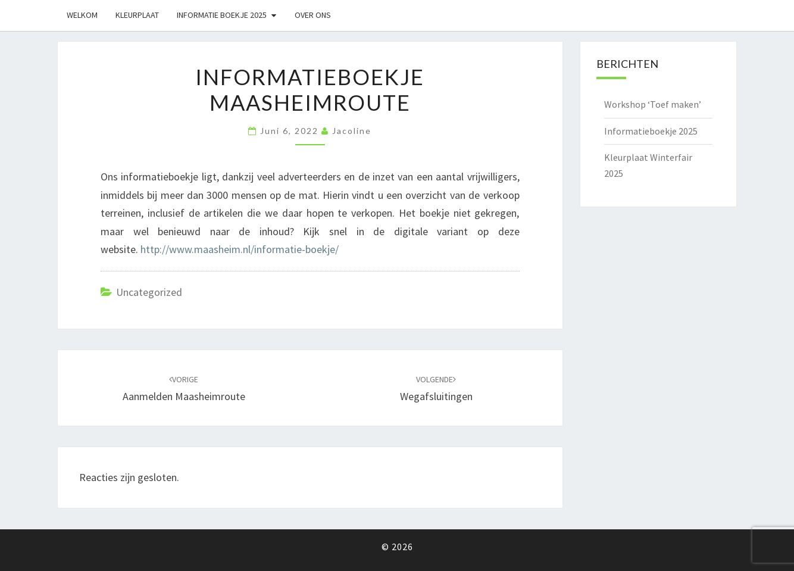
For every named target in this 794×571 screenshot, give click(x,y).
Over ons (313, 15)
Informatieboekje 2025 (651, 131)
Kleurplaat (137, 15)
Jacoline (351, 131)
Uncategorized (149, 292)
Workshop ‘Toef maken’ (652, 104)
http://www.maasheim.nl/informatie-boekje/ (239, 249)
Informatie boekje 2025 (222, 15)
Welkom (82, 15)
